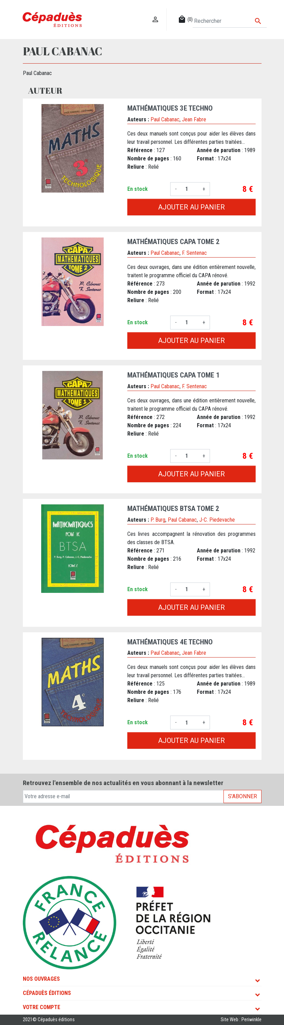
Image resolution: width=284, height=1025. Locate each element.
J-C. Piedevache (217, 519)
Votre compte (41, 1007)
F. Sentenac (194, 253)
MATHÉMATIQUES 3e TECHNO (170, 108)
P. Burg (157, 519)
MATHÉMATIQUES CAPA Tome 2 (173, 241)
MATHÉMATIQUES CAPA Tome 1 (173, 375)
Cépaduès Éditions (47, 993)
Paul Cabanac (165, 119)
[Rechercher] (229, 21)
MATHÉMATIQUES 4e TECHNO (170, 642)
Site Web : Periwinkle (241, 1020)
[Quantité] (189, 189)
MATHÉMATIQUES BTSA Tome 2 (173, 508)
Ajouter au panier (191, 207)
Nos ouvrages (41, 979)
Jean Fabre (194, 119)
